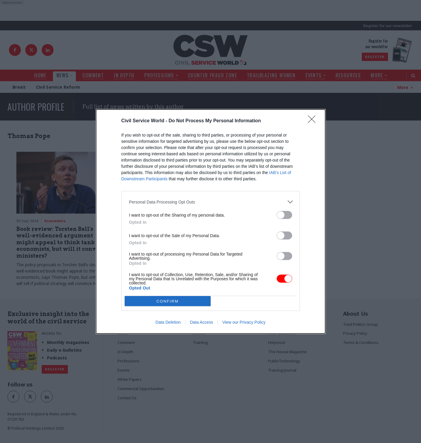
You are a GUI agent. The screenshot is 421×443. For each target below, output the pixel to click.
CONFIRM (167, 301)
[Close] (313, 121)
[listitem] (210, 202)
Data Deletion (168, 322)
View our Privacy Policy (243, 322)
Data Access (201, 322)
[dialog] (210, 221)
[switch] (284, 215)
